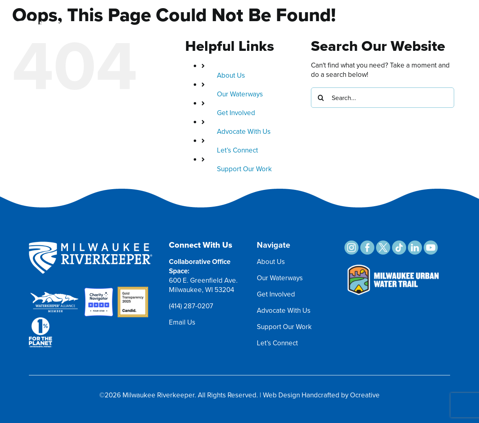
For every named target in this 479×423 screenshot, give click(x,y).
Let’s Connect (237, 150)
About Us (231, 75)
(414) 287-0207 (191, 306)
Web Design (281, 395)
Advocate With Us (244, 131)
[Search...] (382, 97)
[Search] (321, 97)
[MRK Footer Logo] (90, 245)
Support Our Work (244, 169)
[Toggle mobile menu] (455, 29)
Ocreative (365, 395)
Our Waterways (240, 94)
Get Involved (236, 113)
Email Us (182, 322)
